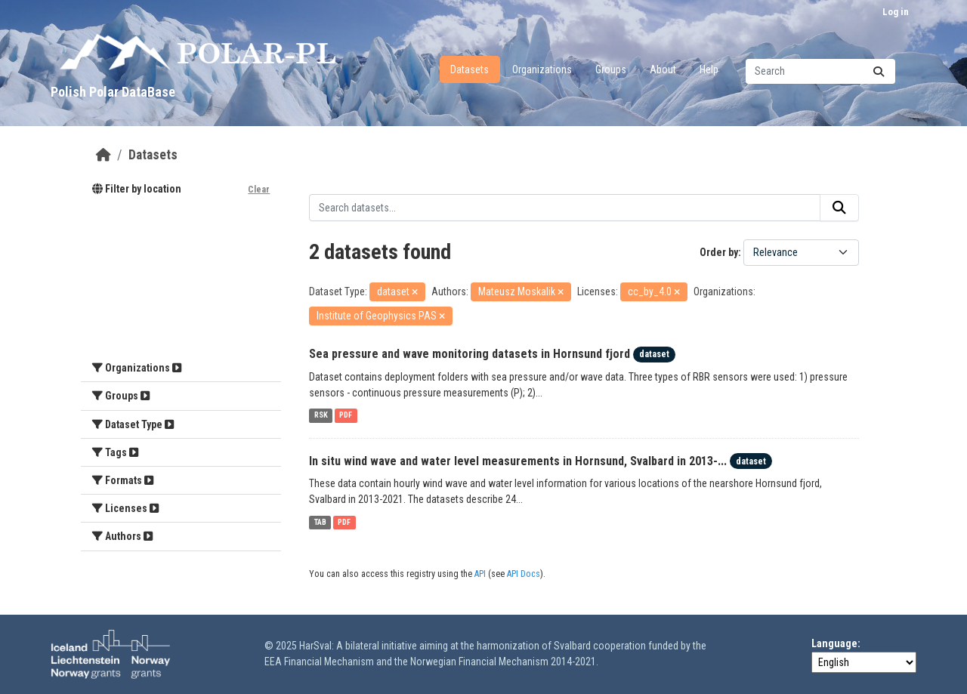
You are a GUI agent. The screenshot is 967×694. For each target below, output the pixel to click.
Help (709, 69)
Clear (259, 189)
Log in (895, 11)
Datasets (469, 69)
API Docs (523, 574)
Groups (610, 69)
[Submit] (879, 71)
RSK (321, 416)
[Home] (103, 154)
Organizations (542, 69)
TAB (320, 522)
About (663, 69)
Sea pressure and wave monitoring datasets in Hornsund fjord (469, 354)
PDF (345, 416)
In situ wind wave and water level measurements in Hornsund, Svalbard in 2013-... (518, 461)
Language (834, 643)
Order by (719, 252)
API (480, 574)
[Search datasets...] (820, 71)
